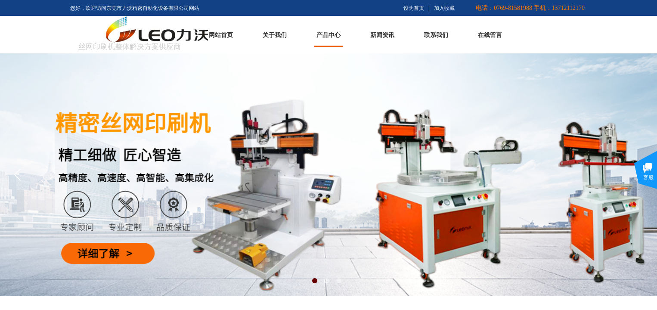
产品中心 (328, 35)
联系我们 (436, 35)
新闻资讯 (382, 35)
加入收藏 (444, 8)
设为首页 (413, 8)
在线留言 (490, 35)
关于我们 (275, 35)
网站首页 (221, 35)
